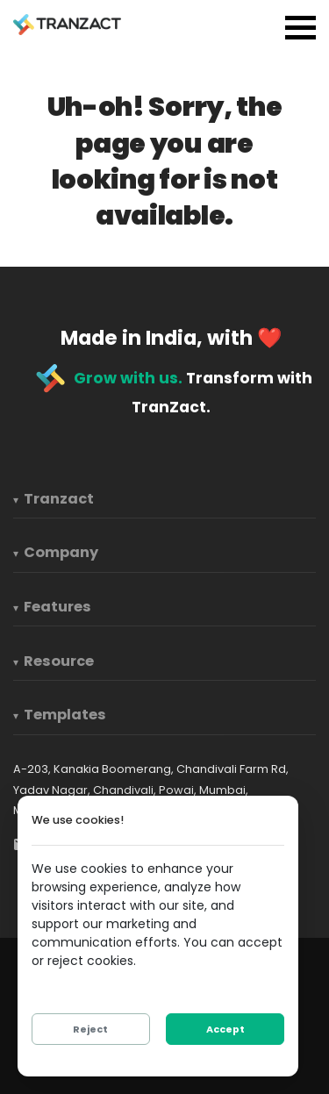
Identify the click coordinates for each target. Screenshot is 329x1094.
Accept (225, 1029)
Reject (90, 1029)
